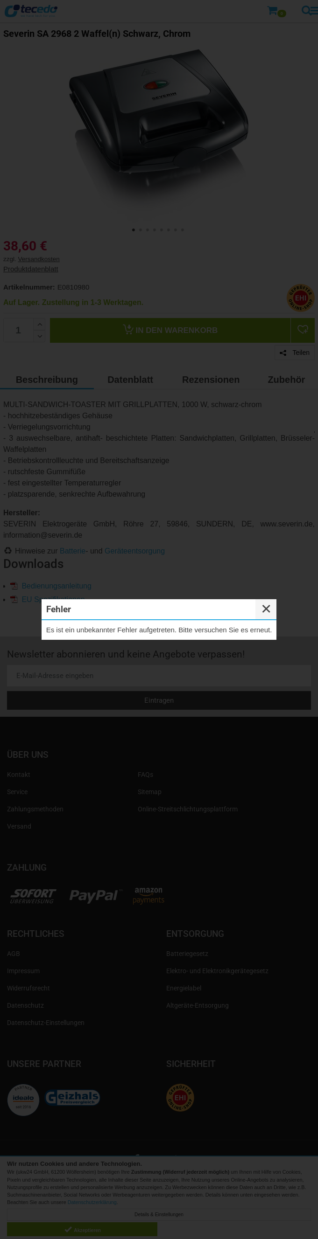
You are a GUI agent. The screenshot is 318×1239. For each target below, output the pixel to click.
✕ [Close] (266, 609)
